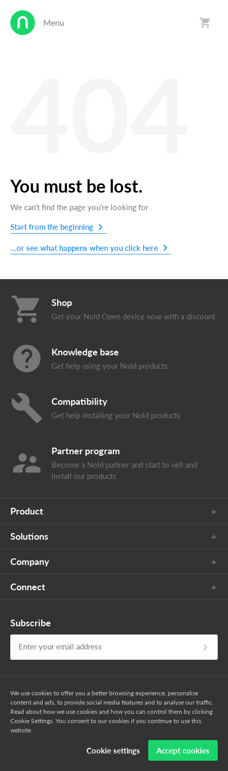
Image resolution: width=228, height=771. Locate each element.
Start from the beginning (51, 226)
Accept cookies (182, 750)
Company (29, 561)
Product (26, 511)
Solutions (29, 536)
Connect (27, 586)
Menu (53, 22)
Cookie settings (113, 750)
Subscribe (30, 622)
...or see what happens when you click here (84, 247)
